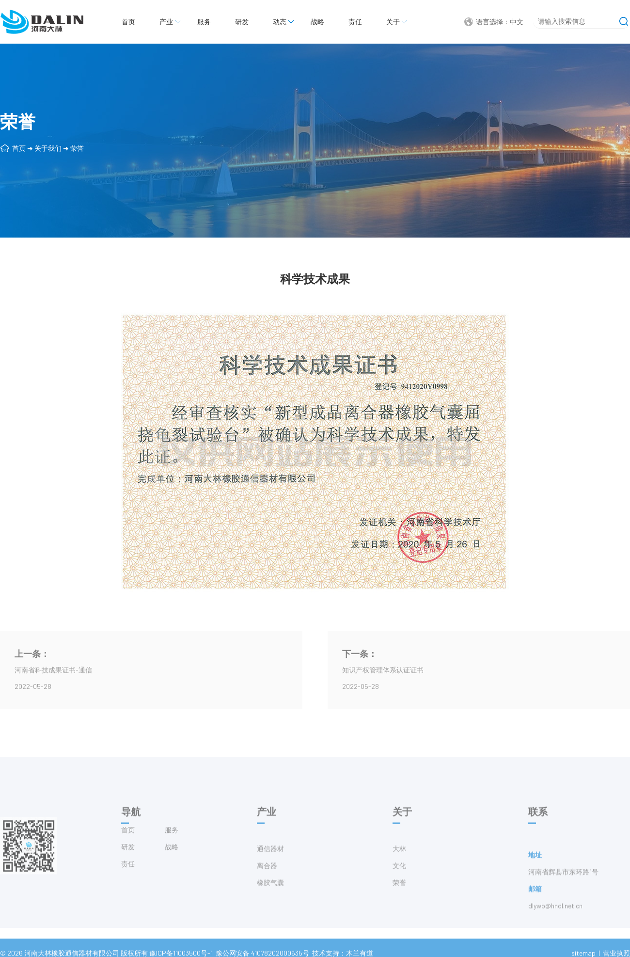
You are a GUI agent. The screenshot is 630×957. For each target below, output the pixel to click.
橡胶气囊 (270, 903)
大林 (399, 869)
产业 (166, 21)
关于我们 (48, 148)
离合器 (267, 886)
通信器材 (270, 869)
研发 (242, 21)
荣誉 (77, 148)
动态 (279, 21)
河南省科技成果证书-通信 (53, 670)
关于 (393, 21)
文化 (399, 886)
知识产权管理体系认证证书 (383, 670)
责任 (355, 21)
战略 (317, 21)
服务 (204, 21)
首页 (128, 21)
